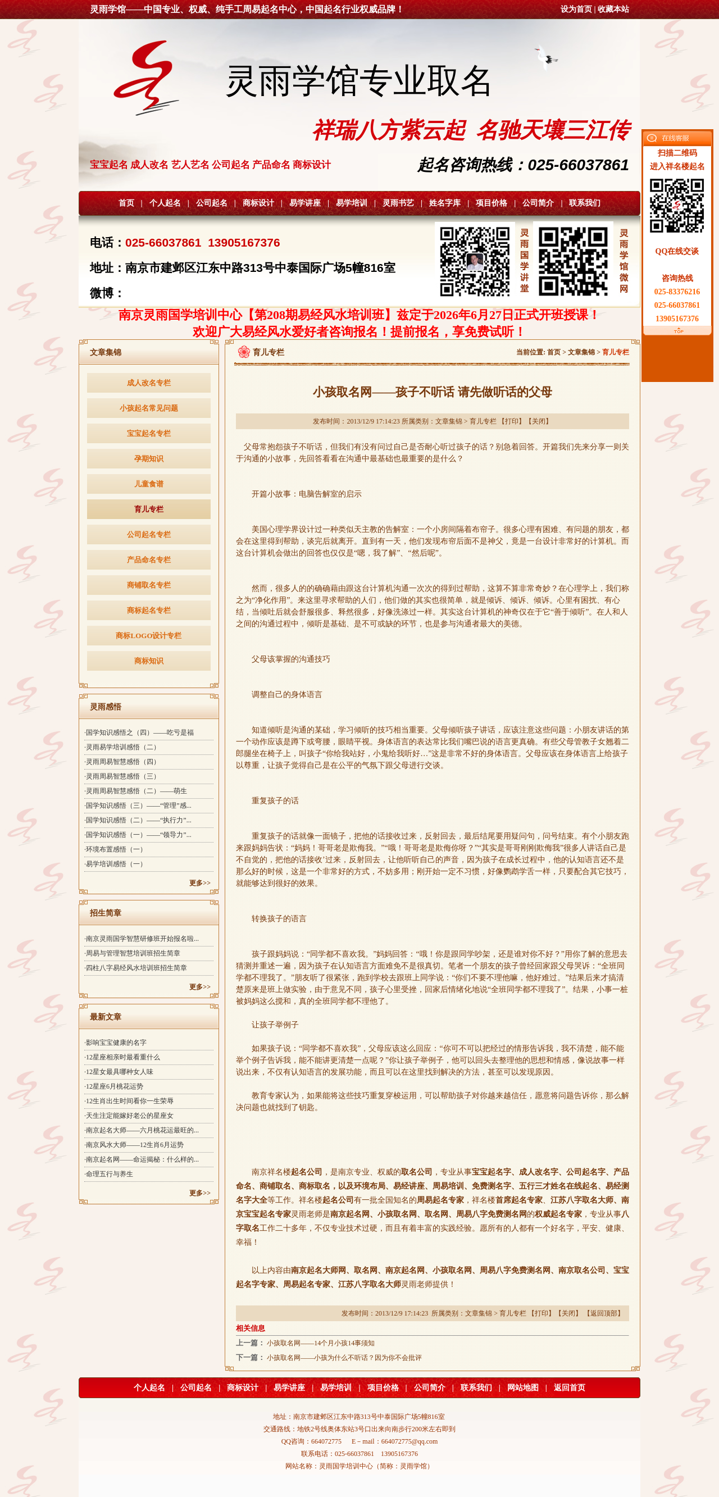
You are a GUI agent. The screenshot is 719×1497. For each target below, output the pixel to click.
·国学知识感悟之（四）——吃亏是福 (139, 732)
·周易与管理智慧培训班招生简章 (132, 953)
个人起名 (165, 203)
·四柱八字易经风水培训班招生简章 (135, 968)
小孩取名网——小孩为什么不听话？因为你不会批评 (344, 1358)
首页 (126, 203)
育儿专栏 (148, 509)
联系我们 (584, 203)
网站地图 (523, 1388)
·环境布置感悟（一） (115, 849)
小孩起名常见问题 (149, 408)
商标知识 (148, 661)
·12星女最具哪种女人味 (118, 1072)
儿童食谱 (148, 484)
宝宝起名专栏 (149, 433)
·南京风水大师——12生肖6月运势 (134, 1145)
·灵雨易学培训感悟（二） (122, 747)
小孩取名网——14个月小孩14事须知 (321, 1343)
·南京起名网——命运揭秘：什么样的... (141, 1159)
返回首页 (569, 1388)
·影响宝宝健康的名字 (115, 1042)
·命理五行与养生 (108, 1174)
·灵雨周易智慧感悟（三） (122, 776)
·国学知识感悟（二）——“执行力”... (138, 820)
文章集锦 (581, 352)
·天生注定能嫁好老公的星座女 (129, 1116)
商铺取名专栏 (149, 585)
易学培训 (351, 203)
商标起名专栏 (149, 610)
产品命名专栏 (149, 560)
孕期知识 (148, 458)
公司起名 (211, 203)
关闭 (538, 421)
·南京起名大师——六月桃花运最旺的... (141, 1130)
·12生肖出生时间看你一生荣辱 (129, 1101)
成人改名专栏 (149, 383)
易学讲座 (305, 203)
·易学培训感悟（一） (115, 864)
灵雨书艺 (398, 203)
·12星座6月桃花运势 (113, 1086)
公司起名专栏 (149, 534)
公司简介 (538, 203)
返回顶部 (603, 1313)
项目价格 (491, 203)
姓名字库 (445, 203)
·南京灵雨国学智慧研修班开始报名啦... (141, 939)
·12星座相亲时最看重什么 (122, 1057)
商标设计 (258, 203)
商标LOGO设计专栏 (148, 635)
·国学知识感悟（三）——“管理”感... (138, 805)
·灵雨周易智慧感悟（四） (122, 762)
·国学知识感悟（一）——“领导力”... (138, 835)
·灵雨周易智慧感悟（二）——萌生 (135, 791)
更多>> (200, 883)
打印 (511, 421)
